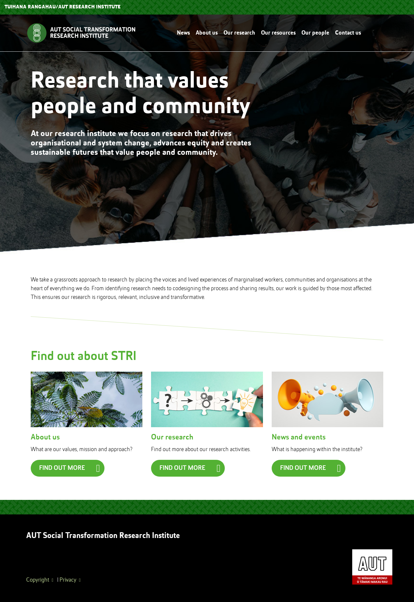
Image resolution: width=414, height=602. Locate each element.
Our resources (278, 33)
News (183, 33)
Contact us (348, 33)
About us (207, 33)
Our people (315, 33)
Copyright (37, 580)
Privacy (68, 580)
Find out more (62, 468)
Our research (239, 33)
